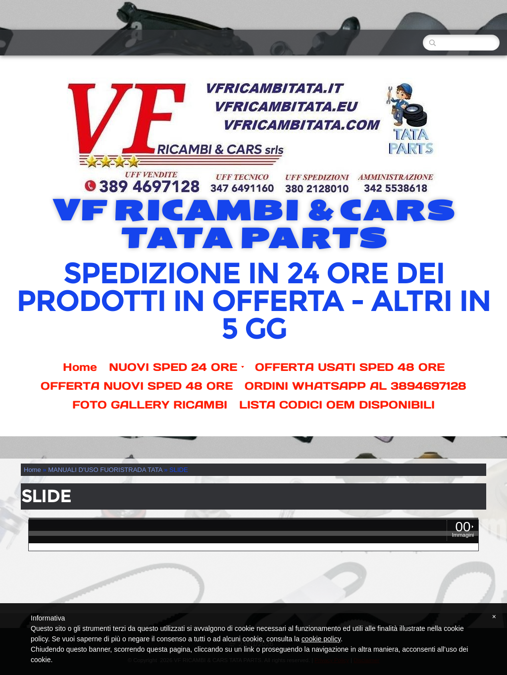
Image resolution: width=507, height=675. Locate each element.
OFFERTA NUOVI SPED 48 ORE (137, 386)
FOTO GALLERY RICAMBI (149, 405)
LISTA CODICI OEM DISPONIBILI (337, 405)
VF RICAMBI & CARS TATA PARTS (253, 224)
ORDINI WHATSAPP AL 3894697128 (355, 386)
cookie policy (321, 639)
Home (80, 367)
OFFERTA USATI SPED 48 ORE (350, 367)
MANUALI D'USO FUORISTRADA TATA (105, 469)
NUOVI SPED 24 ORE (176, 367)
